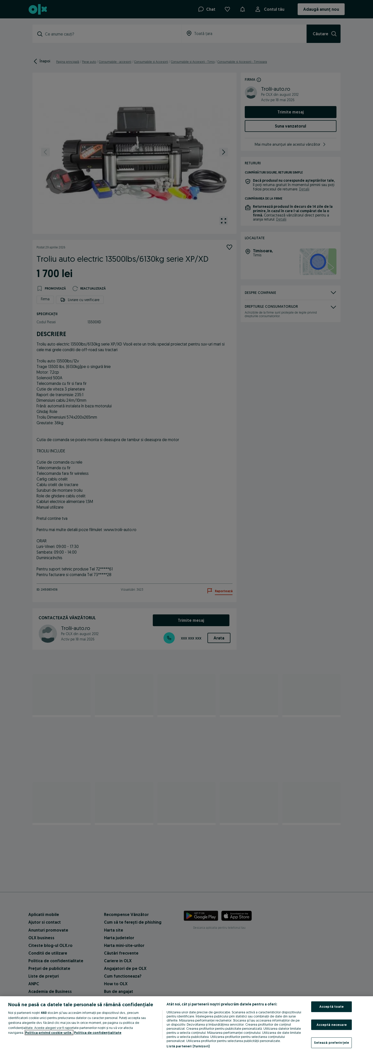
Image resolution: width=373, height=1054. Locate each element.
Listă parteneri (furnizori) (188, 1046)
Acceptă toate (331, 1006)
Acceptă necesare (332, 1025)
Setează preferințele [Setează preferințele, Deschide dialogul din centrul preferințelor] (331, 1042)
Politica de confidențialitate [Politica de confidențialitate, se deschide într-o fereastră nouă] (97, 1032)
